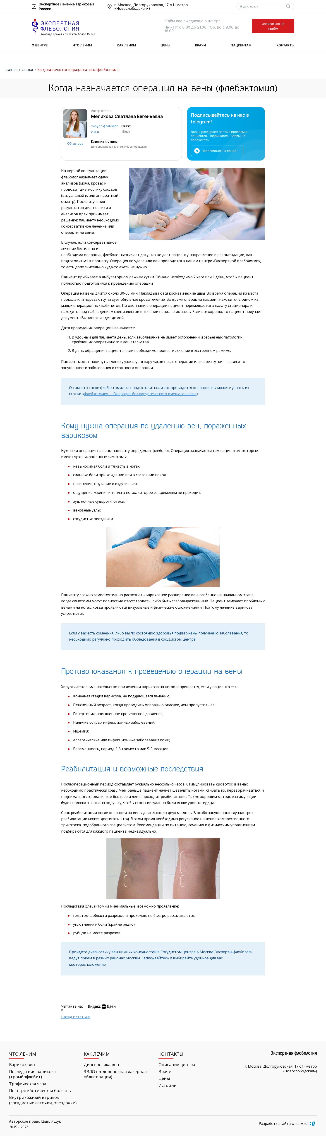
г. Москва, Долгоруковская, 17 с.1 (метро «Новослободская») (151, 6)
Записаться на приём (273, 26)
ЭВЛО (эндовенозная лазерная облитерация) (115, 1074)
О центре (40, 45)
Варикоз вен (22, 1064)
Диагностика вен (101, 1064)
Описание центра (176, 1064)
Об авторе (75, 143)
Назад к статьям (75, 1016)
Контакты (285, 45)
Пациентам (241, 45)
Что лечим (82, 45)
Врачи (200, 45)
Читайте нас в (72, 1008)
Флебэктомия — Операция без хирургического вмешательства (140, 393)
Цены (165, 45)
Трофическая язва (27, 1083)
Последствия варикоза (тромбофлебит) (32, 1074)
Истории (167, 1085)
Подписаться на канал (218, 151)
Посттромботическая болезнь (40, 1090)
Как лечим (126, 45)
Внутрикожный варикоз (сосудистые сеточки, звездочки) (43, 1100)
